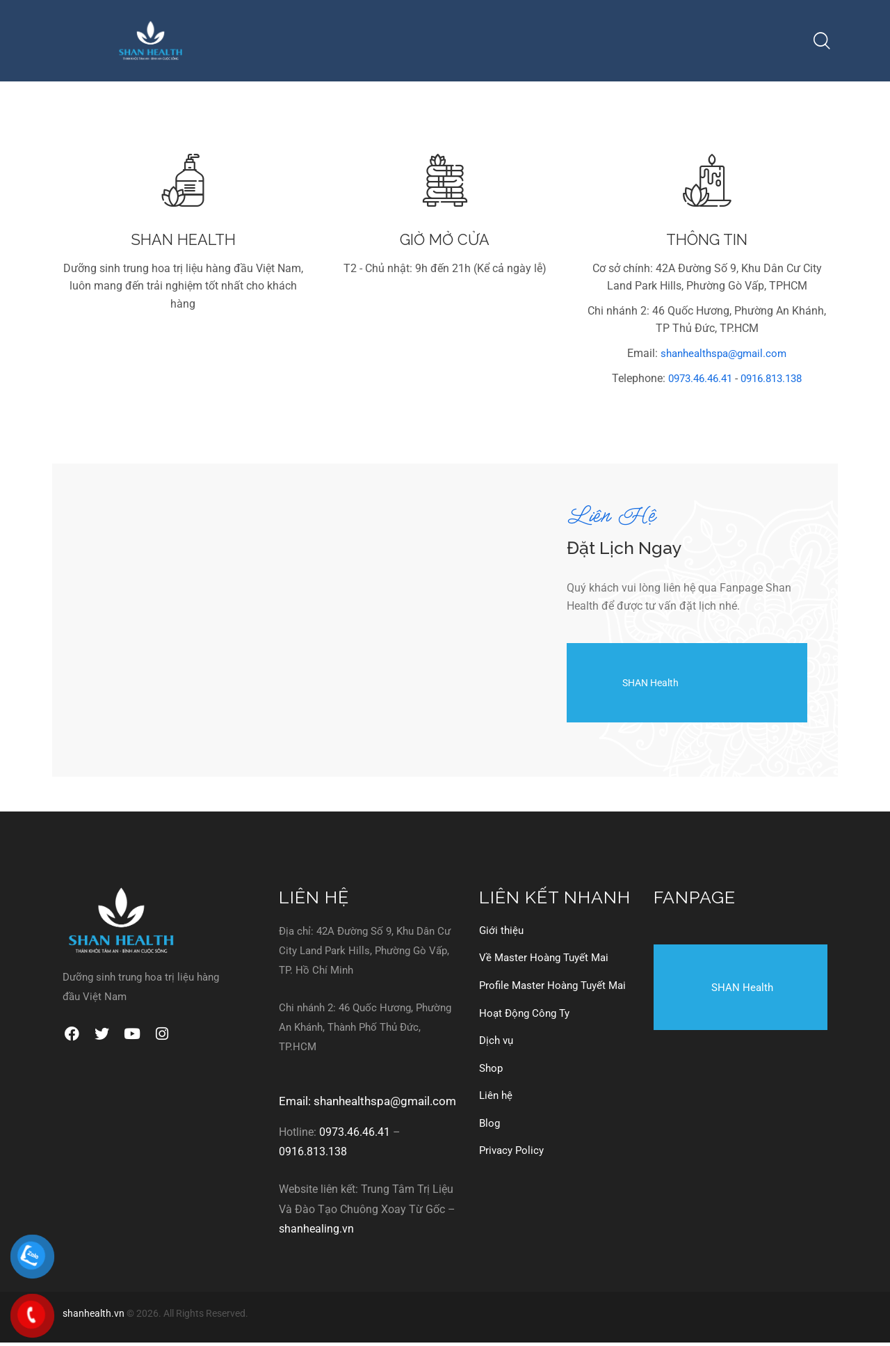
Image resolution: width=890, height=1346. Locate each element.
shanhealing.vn (316, 1233)
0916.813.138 (775, 383)
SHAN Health (631, 687)
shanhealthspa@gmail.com (723, 358)
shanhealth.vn (93, 1317)
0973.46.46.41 (696, 383)
